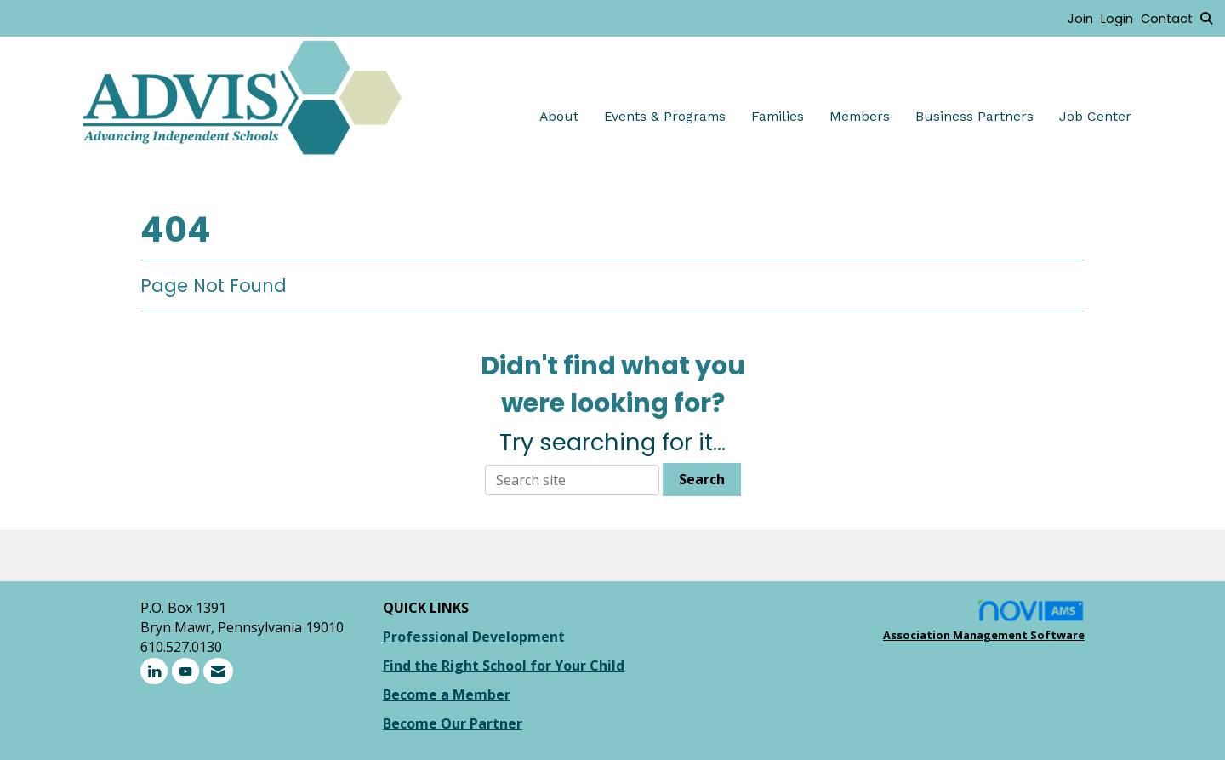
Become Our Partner (452, 723)
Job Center (1095, 116)
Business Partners (974, 116)
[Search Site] (1206, 18)
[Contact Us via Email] (218, 671)
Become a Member (446, 694)
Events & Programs (665, 116)
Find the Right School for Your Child (503, 665)
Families (777, 116)
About (558, 116)
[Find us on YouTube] (185, 671)
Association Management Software (984, 620)
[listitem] (1084, 18)
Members (859, 116)
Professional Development (474, 636)
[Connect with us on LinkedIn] (154, 671)
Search (702, 479)
